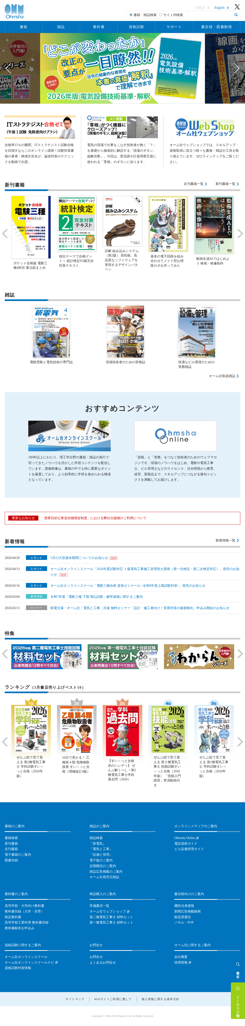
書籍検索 (11, 838)
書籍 (24, 27)
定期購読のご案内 (103, 866)
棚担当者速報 (184, 906)
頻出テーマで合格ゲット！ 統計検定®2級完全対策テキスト (76, 261)
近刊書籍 (11, 849)
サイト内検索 (173, 15)
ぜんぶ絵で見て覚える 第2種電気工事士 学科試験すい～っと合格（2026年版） (30, 767)
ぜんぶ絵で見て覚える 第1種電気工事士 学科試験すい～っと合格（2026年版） (213, 767)
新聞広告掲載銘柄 (187, 911)
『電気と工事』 (101, 849)
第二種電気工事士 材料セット (111, 917)
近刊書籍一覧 (194, 184)
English (220, 7)
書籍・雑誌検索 (145, 15)
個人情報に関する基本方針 (161, 999)
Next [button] (234, 68)
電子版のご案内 (101, 860)
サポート (174, 27)
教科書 (99, 27)
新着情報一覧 (225, 540)
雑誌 (61, 27)
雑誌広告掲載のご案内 (106, 871)
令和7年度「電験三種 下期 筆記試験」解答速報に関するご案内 (96, 596)
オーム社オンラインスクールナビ (29, 962)
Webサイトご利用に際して (113, 999)
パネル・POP (184, 922)
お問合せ (96, 957)
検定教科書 (13, 917)
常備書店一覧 (99, 906)
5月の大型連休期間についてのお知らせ (79, 558)
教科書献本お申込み (19, 928)
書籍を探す (238, 973)
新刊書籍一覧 (225, 184)
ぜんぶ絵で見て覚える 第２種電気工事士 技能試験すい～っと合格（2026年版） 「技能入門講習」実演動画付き (167, 771)
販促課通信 (182, 917)
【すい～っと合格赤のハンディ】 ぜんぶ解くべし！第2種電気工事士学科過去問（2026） (122, 770)
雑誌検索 (96, 838)
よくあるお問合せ (238, 1004)
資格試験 (136, 27)
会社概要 (181, 957)
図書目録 (11, 860)
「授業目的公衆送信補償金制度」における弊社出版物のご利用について (94, 518)
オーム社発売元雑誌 (104, 877)
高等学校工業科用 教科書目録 (27, 922)
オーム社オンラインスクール (26, 957)
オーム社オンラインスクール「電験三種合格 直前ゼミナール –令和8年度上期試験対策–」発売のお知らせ (127, 585)
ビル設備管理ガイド (189, 849)
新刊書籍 (11, 843)
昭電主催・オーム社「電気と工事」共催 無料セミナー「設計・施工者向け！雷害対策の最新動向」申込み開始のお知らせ (139, 608)
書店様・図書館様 (216, 27)
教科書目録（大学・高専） (24, 911)
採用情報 (181, 962)
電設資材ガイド (185, 843)
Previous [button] (11, 68)
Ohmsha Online (184, 838)
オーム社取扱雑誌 (222, 376)
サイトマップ (74, 999)
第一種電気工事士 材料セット (111, 922)
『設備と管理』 (101, 854)
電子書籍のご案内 (18, 854)
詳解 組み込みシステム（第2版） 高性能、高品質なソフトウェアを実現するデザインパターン (122, 260)
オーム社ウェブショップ (108, 911)
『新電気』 (98, 843)
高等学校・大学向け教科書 (24, 906)
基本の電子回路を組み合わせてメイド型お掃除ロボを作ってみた (167, 261)
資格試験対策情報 (18, 968)
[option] (122, 68)
